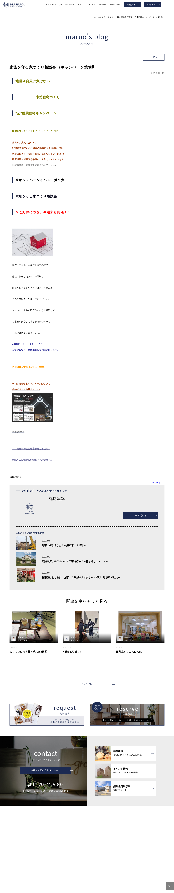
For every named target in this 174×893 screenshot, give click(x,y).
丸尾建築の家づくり (54, 4)
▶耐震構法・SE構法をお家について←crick (34, 165)
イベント (81, 4)
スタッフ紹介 (114, 4)
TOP (169, 886)
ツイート (156, 482)
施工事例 (91, 4)
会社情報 (102, 4)
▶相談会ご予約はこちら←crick (28, 366)
